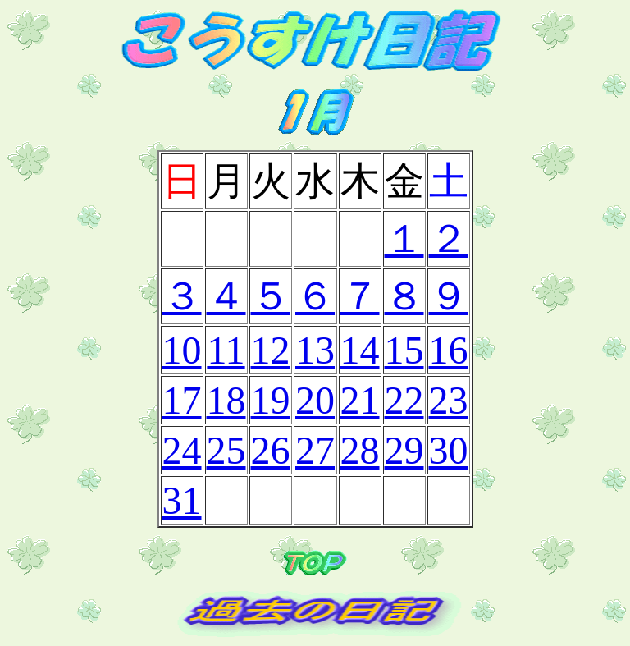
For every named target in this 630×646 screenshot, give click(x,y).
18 (226, 400)
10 (182, 350)
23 (448, 400)
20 (315, 400)
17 (182, 400)
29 (404, 450)
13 (315, 350)
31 (182, 500)
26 (270, 450)
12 (270, 350)
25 (226, 450)
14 (360, 350)
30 (448, 450)
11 (225, 350)
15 (404, 350)
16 (448, 350)
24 (182, 450)
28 (360, 450)
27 (315, 450)
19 (270, 400)
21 (360, 400)
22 (404, 400)
